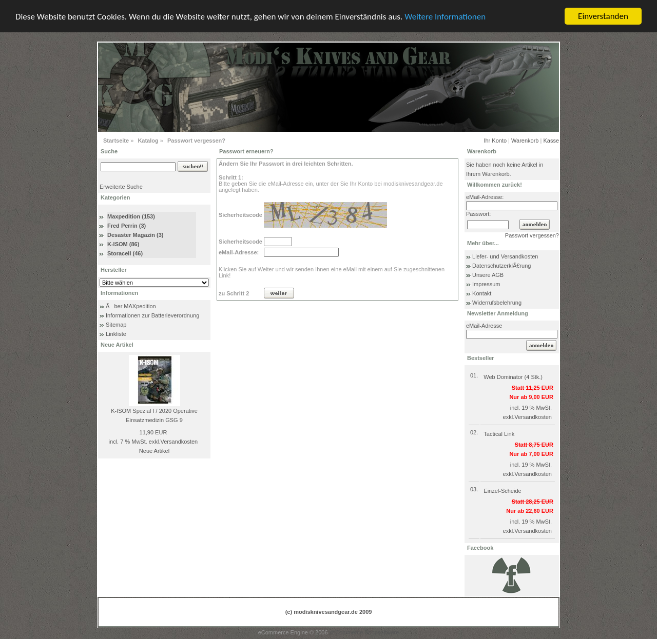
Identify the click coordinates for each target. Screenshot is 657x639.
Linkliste (116, 334)
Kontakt (481, 293)
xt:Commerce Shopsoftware (364, 632)
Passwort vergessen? (196, 140)
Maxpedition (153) (131, 216)
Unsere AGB (488, 275)
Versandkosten (179, 441)
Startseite (116, 140)
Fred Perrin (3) (126, 226)
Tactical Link (499, 434)
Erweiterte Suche (121, 187)
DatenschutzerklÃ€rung (501, 266)
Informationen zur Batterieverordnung (152, 315)
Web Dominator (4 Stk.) (513, 377)
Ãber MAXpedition (131, 306)
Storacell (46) (125, 253)
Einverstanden (603, 16)
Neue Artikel (154, 451)
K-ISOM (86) (123, 244)
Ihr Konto (495, 140)
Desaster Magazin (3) (135, 235)
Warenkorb (524, 140)
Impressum (486, 284)
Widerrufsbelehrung (496, 302)
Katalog (148, 140)
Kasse (551, 140)
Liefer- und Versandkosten (505, 256)
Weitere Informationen (445, 16)
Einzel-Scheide (502, 491)
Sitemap (116, 325)
